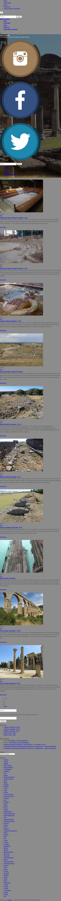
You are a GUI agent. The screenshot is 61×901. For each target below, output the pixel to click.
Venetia (6, 894)
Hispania (6, 829)
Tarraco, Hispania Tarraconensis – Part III (10, 631)
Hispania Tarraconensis (10, 831)
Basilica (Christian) (9, 777)
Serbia (5, 877)
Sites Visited (7, 3)
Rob (1, 215)
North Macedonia (9, 857)
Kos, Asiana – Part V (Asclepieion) (18, 740)
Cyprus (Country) (9, 794)
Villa (5, 896)
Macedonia (7, 846)
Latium (6, 840)
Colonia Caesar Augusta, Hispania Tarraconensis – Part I (13, 268)
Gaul (5, 817)
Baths (5, 781)
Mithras (6, 848)
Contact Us (7, 6)
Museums (6, 854)
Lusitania (6, 844)
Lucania (6, 842)
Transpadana (7, 890)
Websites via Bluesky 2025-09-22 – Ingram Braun (18, 744)
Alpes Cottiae (7, 765)
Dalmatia (6, 798)
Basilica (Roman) (9, 779)
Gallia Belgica (8, 811)
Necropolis (7, 855)
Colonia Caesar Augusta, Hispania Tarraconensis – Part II (14, 218)
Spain (5, 880)
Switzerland (7, 882)
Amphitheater (7, 769)
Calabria (6, 786)
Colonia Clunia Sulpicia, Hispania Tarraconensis (11, 372)
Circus (5, 788)
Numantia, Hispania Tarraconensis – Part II (10, 424)
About (5, 4)
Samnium (6, 873)
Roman (6, 871)
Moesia (6, 850)
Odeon (6, 859)
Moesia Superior (8, 852)
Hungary (6, 834)
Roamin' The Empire (5, 19)
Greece (6, 825)
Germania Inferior (9, 819)
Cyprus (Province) (9, 796)
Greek (5, 827)
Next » (5, 706)
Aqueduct (6, 771)
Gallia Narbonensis (9, 815)
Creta (5, 790)
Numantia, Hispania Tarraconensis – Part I (10, 477)
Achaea (6, 759)
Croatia (6, 792)
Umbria (6, 892)
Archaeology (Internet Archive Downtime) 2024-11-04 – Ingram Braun (23, 746)
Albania (6, 763)
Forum (5, 807)
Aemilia (6, 761)
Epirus (5, 804)
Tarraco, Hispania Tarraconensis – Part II (10, 683)
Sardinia (6, 875)
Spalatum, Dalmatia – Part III (12, 727)
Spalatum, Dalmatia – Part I (11, 731)
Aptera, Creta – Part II (10, 733)
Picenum (6, 865)
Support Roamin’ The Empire (12, 8)
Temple (6, 884)
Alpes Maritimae (8, 767)
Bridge (5, 783)
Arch (5, 773)
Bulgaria (6, 784)
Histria (5, 832)
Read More (3, 227)
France (6, 809)
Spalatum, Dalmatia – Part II (12, 729)
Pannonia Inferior (9, 861)
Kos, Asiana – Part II (39, 744)
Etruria (6, 806)
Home (5, 1)
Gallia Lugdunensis (9, 813)
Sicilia (5, 879)
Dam (5, 800)
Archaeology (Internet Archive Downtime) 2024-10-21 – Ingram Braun (23, 748)
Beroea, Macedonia (50, 746)
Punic (5, 867)
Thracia (6, 888)
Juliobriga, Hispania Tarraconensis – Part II (10, 321)
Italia (5, 836)
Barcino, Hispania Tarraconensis (7, 578)
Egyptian (6, 802)
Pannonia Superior (9, 863)
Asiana (6, 775)
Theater (6, 886)
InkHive (10, 900)
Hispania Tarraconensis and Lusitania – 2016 (11, 527)
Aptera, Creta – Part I (10, 734)
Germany (6, 823)
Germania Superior (9, 821)
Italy (5, 838)
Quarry (6, 869)
